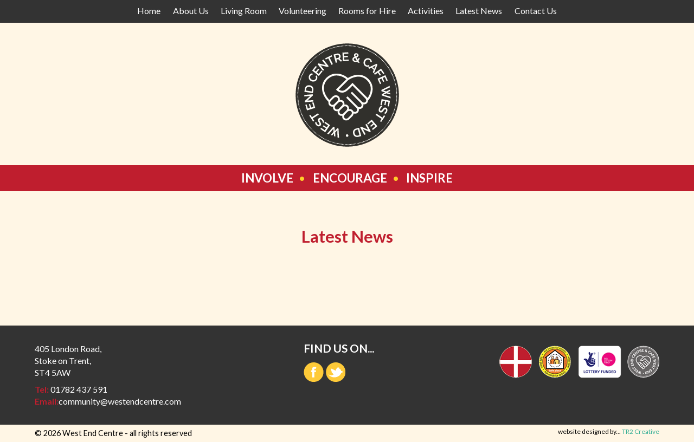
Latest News (478, 10)
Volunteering (302, 10)
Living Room (244, 10)
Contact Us (536, 10)
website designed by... (608, 431)
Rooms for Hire (367, 10)
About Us (191, 10)
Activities (426, 10)
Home (148, 10)
